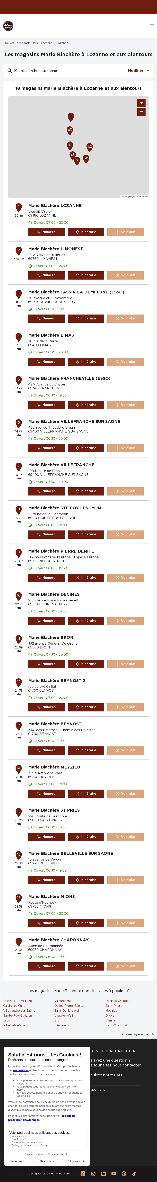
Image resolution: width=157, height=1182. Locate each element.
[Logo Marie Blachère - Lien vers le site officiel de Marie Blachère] (8, 26)
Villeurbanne (63, 1001)
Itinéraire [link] (86, 232)
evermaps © (146, 1034)
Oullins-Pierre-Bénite (69, 1005)
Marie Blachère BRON (50, 638)
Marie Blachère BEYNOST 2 (56, 681)
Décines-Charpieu (117, 1001)
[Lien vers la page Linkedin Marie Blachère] (104, 1174)
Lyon (6, 1020)
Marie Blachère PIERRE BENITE (61, 551)
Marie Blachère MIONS (51, 897)
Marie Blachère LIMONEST (55, 249)
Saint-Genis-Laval (66, 1010)
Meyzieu (111, 1010)
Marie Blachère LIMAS (51, 335)
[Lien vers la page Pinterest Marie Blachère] (124, 1174)
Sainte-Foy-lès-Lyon (17, 1015)
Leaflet (124, 196)
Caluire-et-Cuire (14, 1005)
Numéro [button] (46, 232)
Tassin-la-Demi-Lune (17, 1001)
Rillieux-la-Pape (14, 1025)
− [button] (141, 111)
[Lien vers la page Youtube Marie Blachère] (114, 1174)
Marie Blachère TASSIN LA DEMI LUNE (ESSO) (76, 292)
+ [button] (141, 103)
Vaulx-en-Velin (64, 1015)
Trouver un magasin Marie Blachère (27, 43)
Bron (57, 1020)
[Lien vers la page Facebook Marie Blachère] (83, 1174)
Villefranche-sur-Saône (19, 1010)
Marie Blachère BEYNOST (55, 724)
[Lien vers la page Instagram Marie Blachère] (93, 1174)
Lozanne (62, 43)
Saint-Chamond (116, 1025)
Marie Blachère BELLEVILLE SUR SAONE (70, 854)
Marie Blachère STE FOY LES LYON (64, 508)
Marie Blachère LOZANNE (55, 206)
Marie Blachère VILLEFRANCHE (61, 465)
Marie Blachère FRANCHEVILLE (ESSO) (69, 378)
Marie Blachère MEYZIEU (54, 767)
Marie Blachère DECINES (54, 594)
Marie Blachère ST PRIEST (55, 810)
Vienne (110, 1020)
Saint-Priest (113, 1005)
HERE (144, 196)
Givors (109, 1015)
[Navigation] (152, 26)
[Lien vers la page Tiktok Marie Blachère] (134, 1174)
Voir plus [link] (126, 232)
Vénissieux (61, 1025)
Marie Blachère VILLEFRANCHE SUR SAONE (74, 422)
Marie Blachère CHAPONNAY (58, 940)
